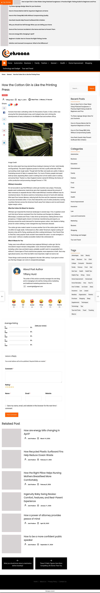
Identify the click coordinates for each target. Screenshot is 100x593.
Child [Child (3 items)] (90, 259)
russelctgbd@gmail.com (33, 286)
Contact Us (62, 581)
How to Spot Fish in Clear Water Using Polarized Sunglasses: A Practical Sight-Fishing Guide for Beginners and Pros (59, 1)
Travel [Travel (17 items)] (84, 310)
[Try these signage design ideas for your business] (4, 7)
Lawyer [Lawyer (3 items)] (86, 290)
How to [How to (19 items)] (90, 283)
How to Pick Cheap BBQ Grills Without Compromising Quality (28, 15)
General (53, 63)
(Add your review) (40, 326)
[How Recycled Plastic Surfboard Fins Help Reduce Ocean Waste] (11, 459)
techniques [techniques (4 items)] (84, 302)
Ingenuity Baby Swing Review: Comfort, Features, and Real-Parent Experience (43, 498)
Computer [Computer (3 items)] (81, 263)
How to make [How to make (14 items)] (76, 286)
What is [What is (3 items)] (74, 314)
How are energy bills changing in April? (21, 34)
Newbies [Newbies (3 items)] (74, 294)
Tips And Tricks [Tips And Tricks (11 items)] (76, 310)
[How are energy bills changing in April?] (4, 34)
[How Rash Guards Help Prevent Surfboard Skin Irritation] (4, 20)
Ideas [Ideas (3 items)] (91, 286)
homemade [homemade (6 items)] (88, 279)
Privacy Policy (52, 581)
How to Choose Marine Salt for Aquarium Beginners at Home (28, 11)
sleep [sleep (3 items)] (88, 298)
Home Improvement (76, 63)
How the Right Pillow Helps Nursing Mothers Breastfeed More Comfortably (42, 476)
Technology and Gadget (11, 68)
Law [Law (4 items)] (81, 290)
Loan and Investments (78, 216)
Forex (72, 187)
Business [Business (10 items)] (79, 259)
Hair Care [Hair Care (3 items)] (74, 271)
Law (72, 211)
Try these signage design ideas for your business (25, 6)
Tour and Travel (27, 68)
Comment (9, 369)
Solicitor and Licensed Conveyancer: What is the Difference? (28, 43)
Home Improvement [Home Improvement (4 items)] (77, 279)
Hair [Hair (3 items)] (91, 267)
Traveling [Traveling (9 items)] (91, 310)
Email (28, 393)
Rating (8, 385)
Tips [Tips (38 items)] (82, 306)
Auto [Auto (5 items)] (82, 255)
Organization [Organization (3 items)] (82, 294)
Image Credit (12, 162)
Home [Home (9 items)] (88, 275)
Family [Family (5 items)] (73, 267)
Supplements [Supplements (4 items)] (75, 302)
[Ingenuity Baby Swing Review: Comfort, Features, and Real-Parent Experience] (11, 501)
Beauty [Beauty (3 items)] (88, 255)
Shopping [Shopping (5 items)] (82, 298)
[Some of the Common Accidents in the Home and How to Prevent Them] (4, 30)
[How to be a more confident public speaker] (11, 544)
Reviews (73, 225)
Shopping (88, 63)
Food (72, 183)
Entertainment (75, 168)
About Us (43, 581)
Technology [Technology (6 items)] (75, 306)
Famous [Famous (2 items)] (80, 267)
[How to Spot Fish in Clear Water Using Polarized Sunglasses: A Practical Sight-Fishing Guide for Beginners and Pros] (17, 2)
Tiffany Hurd (10, 100)
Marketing (74, 221)
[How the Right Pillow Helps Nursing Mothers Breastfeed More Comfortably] (11, 480)
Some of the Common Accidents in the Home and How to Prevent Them (32, 29)
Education (74, 164)
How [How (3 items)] (84, 283)
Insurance (74, 206)
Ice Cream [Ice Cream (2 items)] (85, 286)
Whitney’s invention (46, 192)
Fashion (44, 63)
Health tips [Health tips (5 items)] (88, 271)
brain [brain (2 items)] (73, 259)
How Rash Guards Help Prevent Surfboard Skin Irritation (27, 20)
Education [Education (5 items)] (89, 263)
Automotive (18, 63)
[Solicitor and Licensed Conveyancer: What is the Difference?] (4, 44)
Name (8, 393)
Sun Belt (30, 254)
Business (27, 63)
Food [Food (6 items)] (86, 267)
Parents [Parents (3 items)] (91, 294)
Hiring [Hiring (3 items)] (82, 275)
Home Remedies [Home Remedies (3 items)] (76, 283)
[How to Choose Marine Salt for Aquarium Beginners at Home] (4, 11)
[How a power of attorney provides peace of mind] (11, 523)
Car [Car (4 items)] (85, 259)
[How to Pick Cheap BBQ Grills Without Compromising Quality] (4, 16)
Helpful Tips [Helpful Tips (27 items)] (75, 275)
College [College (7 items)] (74, 263)
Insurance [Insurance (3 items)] (74, 290)
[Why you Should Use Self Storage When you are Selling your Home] (4, 25)
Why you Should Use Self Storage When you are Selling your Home (30, 25)
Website (48, 393)
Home (10, 63)
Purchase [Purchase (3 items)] (74, 298)
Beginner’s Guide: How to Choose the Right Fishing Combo (28, 38)
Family (37, 63)
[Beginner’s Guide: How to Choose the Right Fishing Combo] (4, 39)
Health (62, 63)
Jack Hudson (32, 438)
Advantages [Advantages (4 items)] (75, 255)
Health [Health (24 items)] (81, 271)
